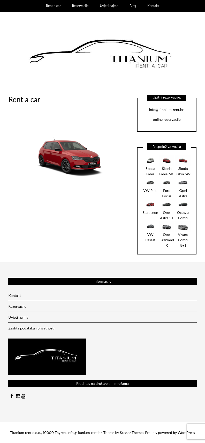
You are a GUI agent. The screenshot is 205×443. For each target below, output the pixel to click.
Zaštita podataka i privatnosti (31, 328)
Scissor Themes (132, 432)
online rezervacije (167, 119)
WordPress (186, 432)
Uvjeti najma (109, 6)
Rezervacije (80, 6)
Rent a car (53, 6)
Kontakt (153, 6)
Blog (133, 6)
